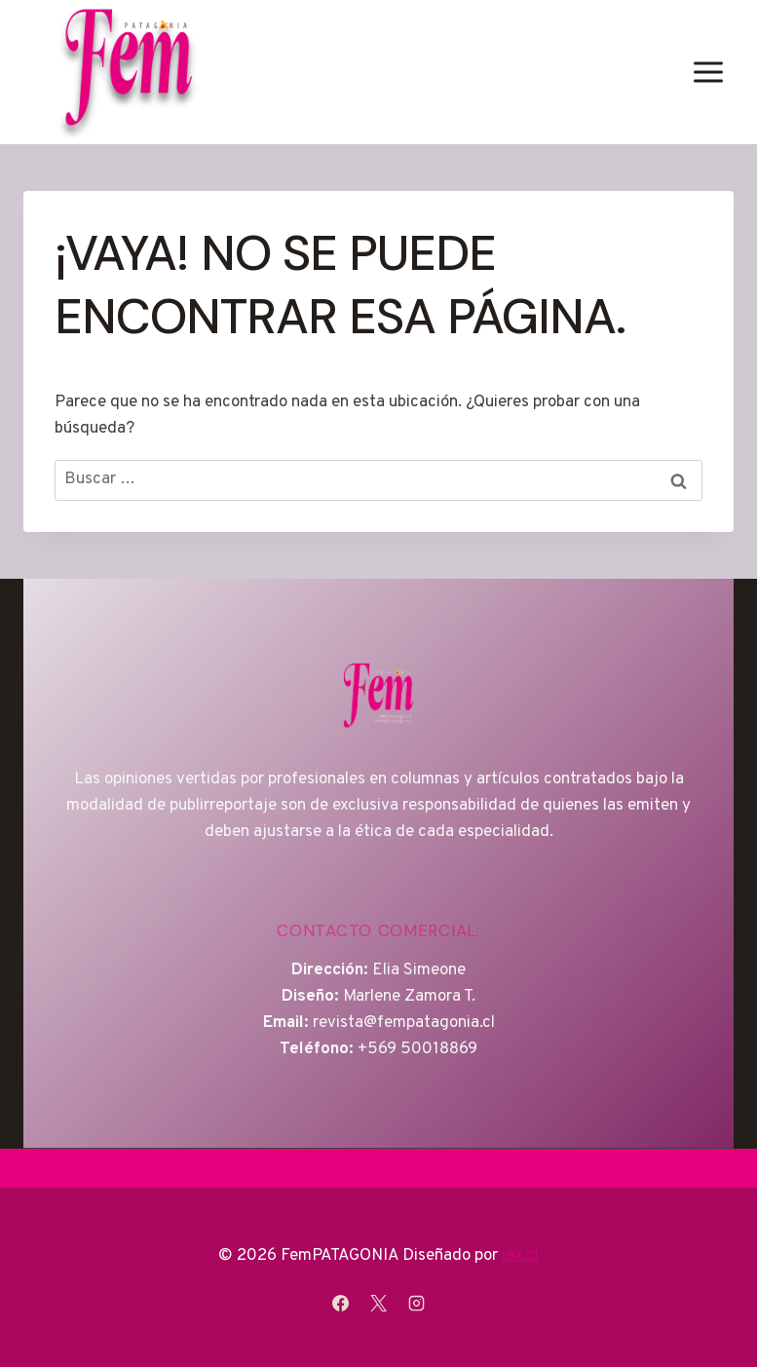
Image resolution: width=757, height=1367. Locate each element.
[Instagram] (417, 1302)
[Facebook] (340, 1302)
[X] (379, 1302)
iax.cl (520, 1256)
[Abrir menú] (708, 72)
